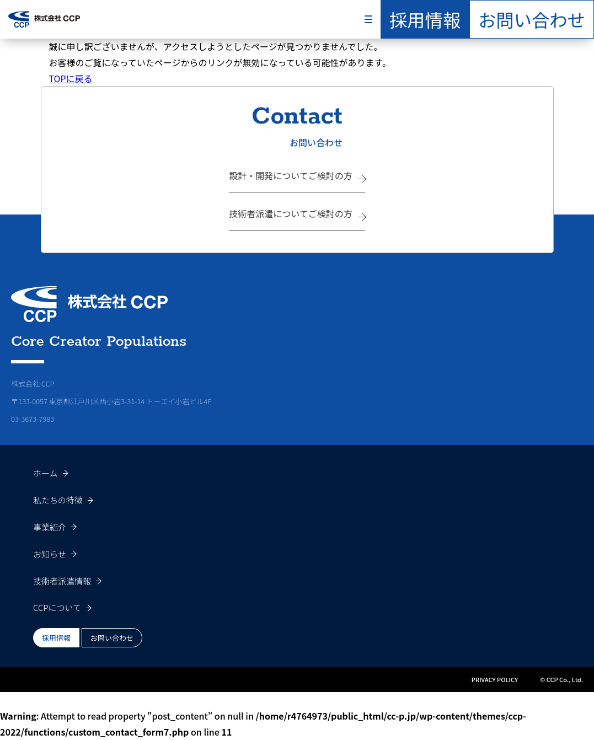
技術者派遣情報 (62, 581)
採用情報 (425, 19)
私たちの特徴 (58, 500)
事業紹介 (49, 527)
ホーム (45, 473)
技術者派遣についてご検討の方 (290, 213)
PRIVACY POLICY (495, 679)
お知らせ (49, 554)
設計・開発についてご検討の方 (290, 175)
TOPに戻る (71, 78)
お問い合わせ (531, 19)
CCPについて (57, 607)
